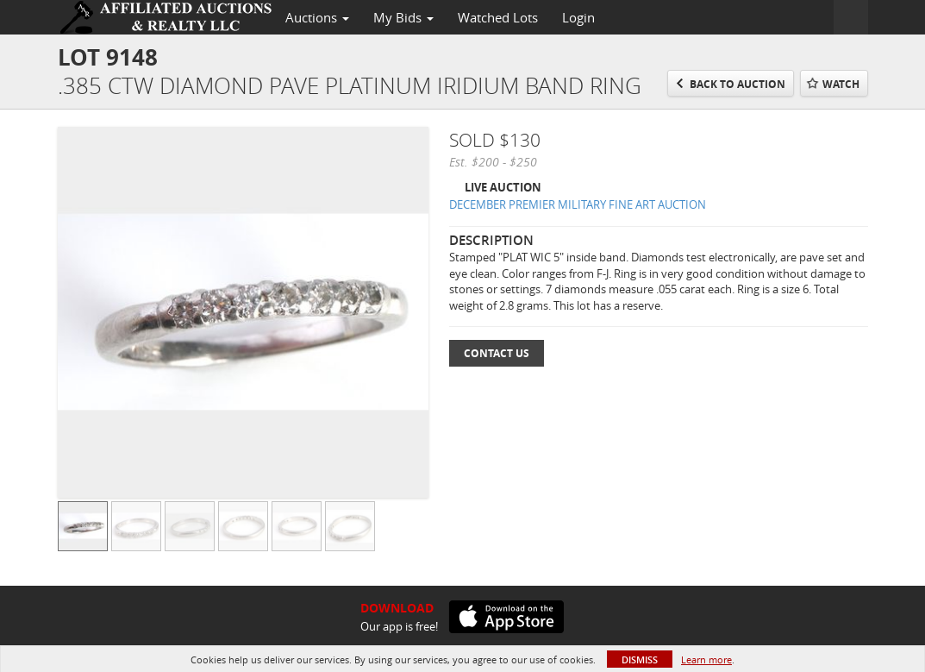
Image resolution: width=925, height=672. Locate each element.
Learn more (706, 659)
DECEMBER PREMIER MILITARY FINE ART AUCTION (577, 204)
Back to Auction (737, 84)
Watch (840, 84)
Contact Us (496, 353)
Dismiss (640, 659)
